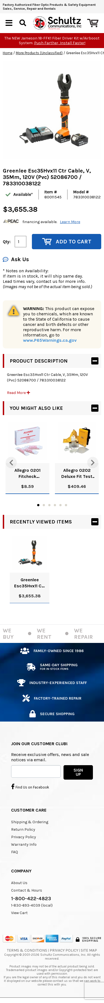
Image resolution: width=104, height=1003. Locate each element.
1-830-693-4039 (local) (32, 905)
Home (7, 53)
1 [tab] (38, 505)
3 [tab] (49, 505)
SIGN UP (78, 772)
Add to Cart (66, 241)
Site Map (89, 950)
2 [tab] (44, 505)
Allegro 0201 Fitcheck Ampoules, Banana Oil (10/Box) (27, 474)
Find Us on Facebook (30, 786)
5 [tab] (60, 505)
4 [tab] (55, 505)
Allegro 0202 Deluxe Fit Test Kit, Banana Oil (76, 474)
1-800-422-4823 (31, 898)
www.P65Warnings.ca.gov (50, 340)
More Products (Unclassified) (39, 53)
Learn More (70, 221)
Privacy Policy (23, 837)
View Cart (19, 912)
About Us (19, 882)
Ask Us (16, 259)
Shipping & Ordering (29, 822)
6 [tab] (66, 505)
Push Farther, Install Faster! (59, 43)
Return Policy (23, 829)
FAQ (14, 852)
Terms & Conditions (27, 950)
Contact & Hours (26, 890)
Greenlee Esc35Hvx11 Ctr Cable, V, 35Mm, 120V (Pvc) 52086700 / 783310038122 (29, 583)
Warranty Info (24, 844)
